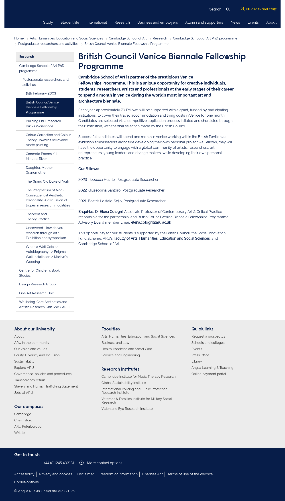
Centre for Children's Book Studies (39, 273)
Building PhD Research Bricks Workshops (43, 123)
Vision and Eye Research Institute (127, 409)
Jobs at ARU (23, 393)
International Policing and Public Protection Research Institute (134, 391)
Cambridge (22, 414)
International (97, 22)
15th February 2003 (41, 93)
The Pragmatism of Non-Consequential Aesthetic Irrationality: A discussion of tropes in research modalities (48, 197)
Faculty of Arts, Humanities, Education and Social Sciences (162, 238)
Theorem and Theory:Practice (38, 216)
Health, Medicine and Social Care (127, 349)
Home (19, 38)
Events (253, 22)
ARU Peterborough (28, 427)
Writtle (19, 433)
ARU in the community (31, 343)
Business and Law (115, 343)
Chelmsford (23, 420)
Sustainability (24, 361)
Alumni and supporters (204, 22)
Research (122, 22)
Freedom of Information (118, 474)
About (271, 22)
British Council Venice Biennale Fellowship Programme (42, 107)
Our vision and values (30, 349)
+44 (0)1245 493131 (59, 463)
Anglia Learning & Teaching (212, 368)
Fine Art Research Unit (36, 293)
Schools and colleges (207, 343)
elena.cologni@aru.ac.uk (151, 222)
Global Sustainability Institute (124, 383)
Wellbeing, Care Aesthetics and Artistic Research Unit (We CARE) (44, 304)
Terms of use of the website (190, 474)
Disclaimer (85, 474)
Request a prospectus (208, 336)
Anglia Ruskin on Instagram (24, 462)
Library (196, 361)
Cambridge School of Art (128, 38)
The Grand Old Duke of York (47, 181)
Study (48, 22)
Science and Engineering (121, 355)
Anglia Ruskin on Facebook (17, 462)
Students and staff (258, 9)
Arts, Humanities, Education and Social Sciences (66, 38)
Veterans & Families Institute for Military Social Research (137, 400)
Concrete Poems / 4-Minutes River (42, 156)
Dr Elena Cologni (108, 212)
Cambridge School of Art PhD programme (205, 38)
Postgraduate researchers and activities (48, 44)
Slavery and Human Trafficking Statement (46, 386)
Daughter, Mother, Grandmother (39, 170)
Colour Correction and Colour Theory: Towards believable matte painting (48, 140)
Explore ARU (24, 368)
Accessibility (24, 474)
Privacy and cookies (55, 474)
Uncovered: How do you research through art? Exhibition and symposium (46, 233)
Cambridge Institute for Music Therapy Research (139, 377)
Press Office (200, 355)
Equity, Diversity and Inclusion (37, 355)
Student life (70, 22)
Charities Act (152, 474)
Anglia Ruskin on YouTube (37, 462)
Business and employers (157, 22)
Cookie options (26, 482)
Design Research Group (37, 284)
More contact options (100, 462)
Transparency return (29, 380)
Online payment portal (208, 374)
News (235, 22)
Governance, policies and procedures (42, 374)
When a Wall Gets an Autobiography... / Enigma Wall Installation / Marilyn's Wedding (46, 254)
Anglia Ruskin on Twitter (30, 462)
